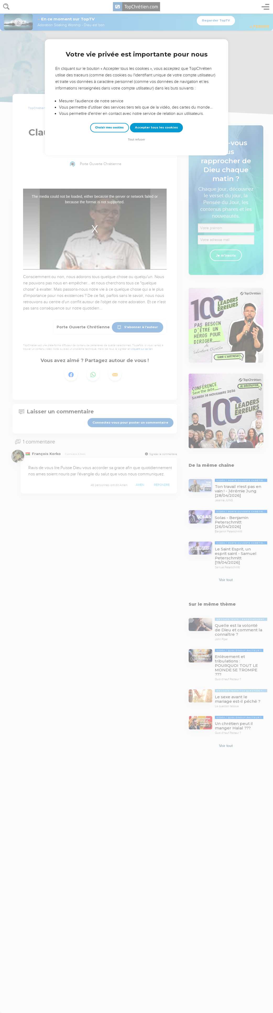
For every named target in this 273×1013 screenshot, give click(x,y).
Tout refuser (136, 139)
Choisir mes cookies (109, 127)
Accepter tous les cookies (156, 127)
